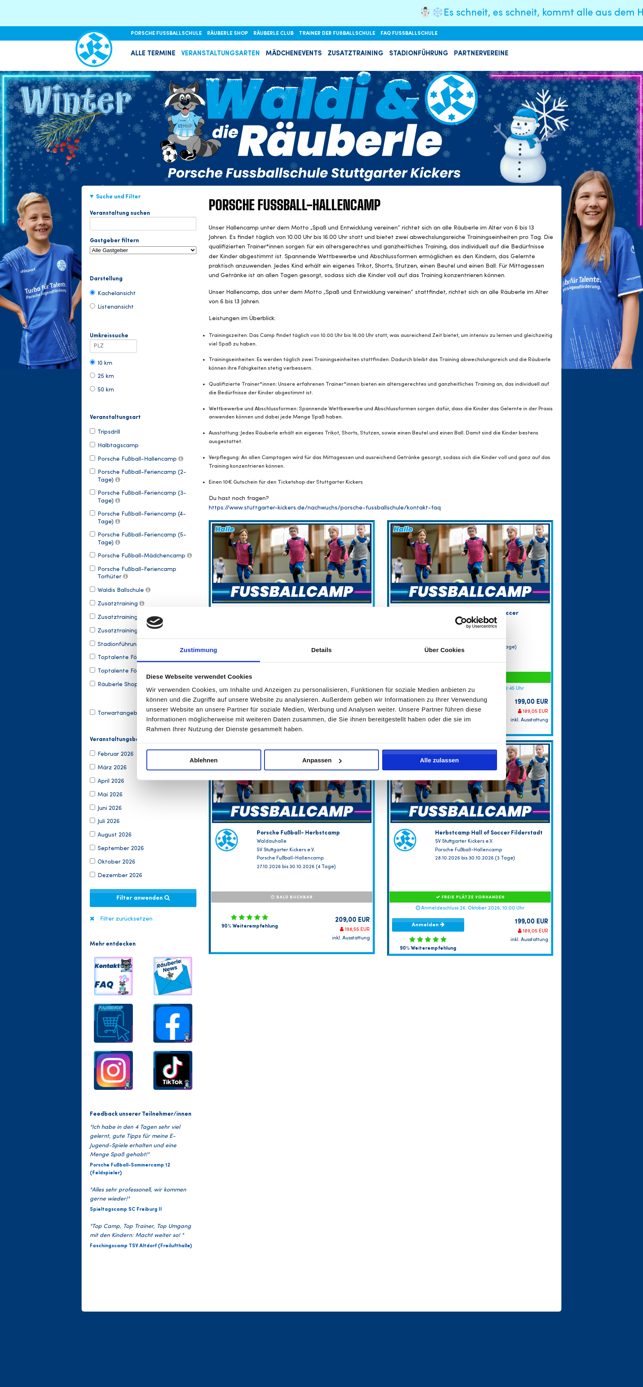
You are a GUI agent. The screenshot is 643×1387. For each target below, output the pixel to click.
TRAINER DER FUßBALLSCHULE (337, 33)
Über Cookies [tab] (444, 649)
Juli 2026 (105, 821)
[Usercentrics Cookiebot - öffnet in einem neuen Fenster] (461, 622)
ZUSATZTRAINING (355, 53)
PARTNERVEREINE (481, 53)
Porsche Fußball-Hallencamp (136, 458)
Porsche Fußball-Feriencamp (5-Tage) (138, 538)
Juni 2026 (106, 808)
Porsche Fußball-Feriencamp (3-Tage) (138, 496)
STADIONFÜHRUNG (418, 53)
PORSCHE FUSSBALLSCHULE (167, 33)
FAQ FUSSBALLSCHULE (409, 33)
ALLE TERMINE (153, 53)
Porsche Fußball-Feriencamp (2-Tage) (138, 475)
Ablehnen (203, 760)
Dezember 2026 (116, 875)
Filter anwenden (143, 898)
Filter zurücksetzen (126, 919)
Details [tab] (321, 649)
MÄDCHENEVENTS (294, 53)
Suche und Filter (118, 197)
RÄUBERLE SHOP (228, 33)
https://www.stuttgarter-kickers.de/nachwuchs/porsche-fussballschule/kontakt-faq (325, 508)
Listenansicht (112, 306)
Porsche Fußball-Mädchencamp (141, 555)
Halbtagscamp (114, 445)
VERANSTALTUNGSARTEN (220, 53)
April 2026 (107, 781)
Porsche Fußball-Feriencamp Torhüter (133, 573)
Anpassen (322, 760)
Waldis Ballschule (120, 590)
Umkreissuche (113, 337)
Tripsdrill (105, 431)
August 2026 (111, 834)
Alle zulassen (439, 760)
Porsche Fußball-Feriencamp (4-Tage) (138, 517)
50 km (102, 389)
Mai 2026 (106, 794)
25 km (102, 376)
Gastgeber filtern (143, 246)
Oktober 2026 (112, 861)
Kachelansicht (113, 293)
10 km (101, 362)
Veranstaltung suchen (143, 214)
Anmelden (428, 925)
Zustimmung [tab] (198, 649)
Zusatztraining (117, 603)
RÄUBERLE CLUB (274, 33)
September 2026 (117, 848)
